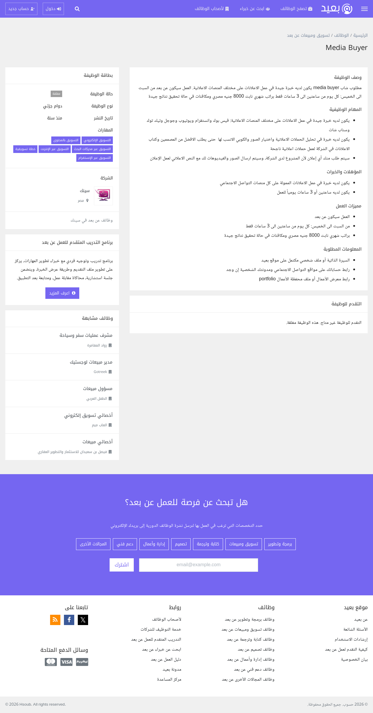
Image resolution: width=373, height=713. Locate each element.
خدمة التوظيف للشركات (161, 630)
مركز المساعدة (169, 680)
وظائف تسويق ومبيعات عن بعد (248, 630)
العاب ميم (99, 425)
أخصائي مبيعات (97, 442)
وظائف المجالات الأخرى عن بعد (248, 680)
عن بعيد (361, 620)
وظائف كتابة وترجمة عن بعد (251, 640)
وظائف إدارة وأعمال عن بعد (251, 660)
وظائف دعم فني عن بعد (254, 670)
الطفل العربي (96, 398)
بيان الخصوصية (354, 660)
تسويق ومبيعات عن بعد (308, 35)
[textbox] (249, 179)
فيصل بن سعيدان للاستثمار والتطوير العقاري (72, 452)
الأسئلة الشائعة (355, 630)
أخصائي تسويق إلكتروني (88, 415)
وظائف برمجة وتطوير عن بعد (250, 620)
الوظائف (341, 35)
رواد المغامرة (97, 345)
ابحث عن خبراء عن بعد (161, 650)
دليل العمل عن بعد (166, 660)
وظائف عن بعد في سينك (91, 220)
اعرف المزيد (62, 293)
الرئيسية (360, 35)
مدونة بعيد (172, 670)
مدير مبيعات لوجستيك (91, 362)
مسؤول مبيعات (98, 388)
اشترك (122, 565)
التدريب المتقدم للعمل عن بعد (156, 640)
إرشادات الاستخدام (351, 640)
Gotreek (100, 372)
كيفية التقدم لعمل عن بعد (346, 650)
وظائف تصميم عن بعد (256, 650)
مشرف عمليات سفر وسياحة (86, 335)
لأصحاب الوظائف (166, 620)
